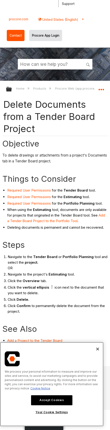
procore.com (18, 19)
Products (40, 88)
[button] (88, 63)
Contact (16, 35)
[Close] (97, 349)
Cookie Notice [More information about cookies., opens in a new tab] (40, 388)
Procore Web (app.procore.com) (79, 88)
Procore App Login (45, 35)
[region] (51, 384)
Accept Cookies (51, 400)
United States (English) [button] (59, 19)
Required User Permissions (29, 190)
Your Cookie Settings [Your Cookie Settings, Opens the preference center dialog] (51, 412)
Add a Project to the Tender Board (34, 340)
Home (20, 88)
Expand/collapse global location (101, 87)
